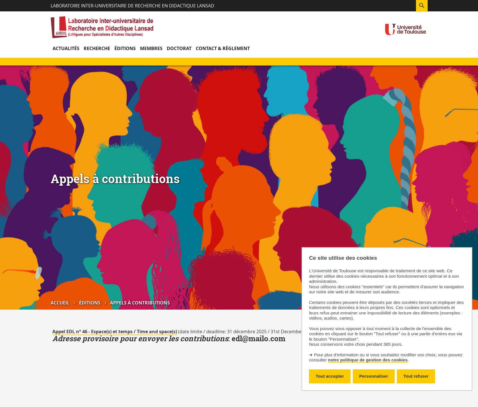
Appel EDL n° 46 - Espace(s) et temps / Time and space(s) (114, 331)
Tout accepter (330, 376)
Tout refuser (415, 376)
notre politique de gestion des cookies (368, 359)
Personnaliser (373, 376)
